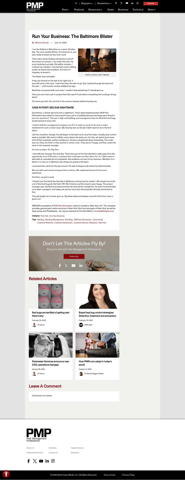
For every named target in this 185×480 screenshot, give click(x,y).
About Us (30, 448)
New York (102, 223)
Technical (138, 9)
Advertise (52, 448)
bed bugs (69, 220)
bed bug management (54, 220)
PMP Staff (88, 325)
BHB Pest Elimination (62, 206)
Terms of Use (109, 475)
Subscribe (150, 3)
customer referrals (45, 223)
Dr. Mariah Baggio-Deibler (94, 374)
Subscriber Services (35, 453)
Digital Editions (77, 448)
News (110, 9)
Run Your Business (56, 216)
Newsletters (103, 3)
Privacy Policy (128, 475)
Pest (64, 9)
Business (123, 9)
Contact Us (53, 453)
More (151, 9)
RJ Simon (41, 325)
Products (79, 9)
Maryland (93, 223)
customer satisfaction (63, 223)
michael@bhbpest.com (104, 211)
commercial (98, 220)
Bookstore (75, 453)
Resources (94, 9)
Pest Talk (44, 216)
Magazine (86, 3)
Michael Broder (42, 43)
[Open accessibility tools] (6, 474)
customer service (81, 223)
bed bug (40, 220)
